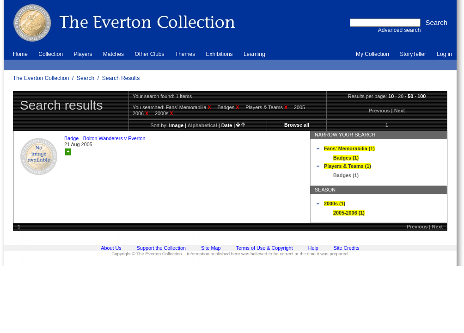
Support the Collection (161, 248)
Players (82, 54)
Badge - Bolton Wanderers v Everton (104, 138)
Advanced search (399, 30)
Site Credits (347, 248)
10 (391, 96)
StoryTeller (413, 54)
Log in (444, 54)
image (176, 125)
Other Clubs (149, 54)
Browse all (296, 125)
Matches (113, 54)
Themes (185, 54)
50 (410, 96)
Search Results (121, 78)
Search (85, 78)
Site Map (211, 248)
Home (20, 54)
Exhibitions (219, 54)
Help (313, 248)
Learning (254, 54)
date (226, 125)
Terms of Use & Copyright (264, 248)
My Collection (372, 54)
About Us (111, 248)
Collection (50, 54)
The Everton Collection (41, 78)
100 (421, 96)
